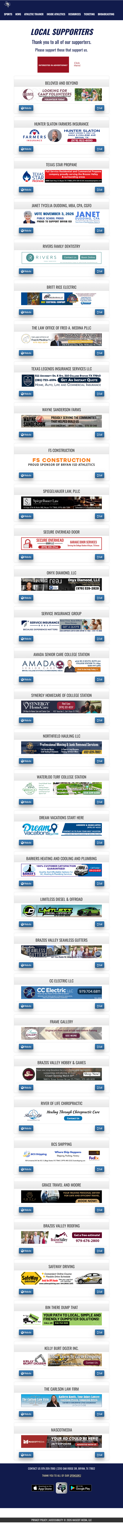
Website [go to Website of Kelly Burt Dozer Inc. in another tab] (26, 1373)
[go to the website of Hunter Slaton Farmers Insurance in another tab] (61, 135)
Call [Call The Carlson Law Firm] (99, 1414)
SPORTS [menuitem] (8, 14)
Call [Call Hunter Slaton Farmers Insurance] (99, 149)
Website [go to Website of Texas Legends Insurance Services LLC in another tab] (26, 393)
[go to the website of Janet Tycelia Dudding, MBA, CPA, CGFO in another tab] (61, 217)
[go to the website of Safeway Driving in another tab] (61, 1277)
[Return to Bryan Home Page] (7, 4)
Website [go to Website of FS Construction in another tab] (26, 475)
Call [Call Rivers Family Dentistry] (99, 271)
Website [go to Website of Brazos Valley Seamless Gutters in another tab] (26, 965)
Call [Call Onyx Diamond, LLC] (99, 597)
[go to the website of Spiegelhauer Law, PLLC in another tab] (61, 502)
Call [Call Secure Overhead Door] (99, 557)
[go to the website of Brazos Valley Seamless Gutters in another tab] (61, 951)
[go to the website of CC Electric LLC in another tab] (61, 992)
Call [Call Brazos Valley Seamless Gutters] (99, 965)
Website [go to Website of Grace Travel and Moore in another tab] (26, 1210)
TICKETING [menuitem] (89, 14)
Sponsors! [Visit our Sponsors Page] (75, 1475)
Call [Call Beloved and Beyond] (99, 108)
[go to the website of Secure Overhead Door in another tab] (61, 543)
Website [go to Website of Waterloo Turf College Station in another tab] (26, 802)
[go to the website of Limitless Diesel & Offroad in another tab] (61, 910)
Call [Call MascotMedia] (99, 1454)
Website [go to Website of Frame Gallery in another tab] (26, 1046)
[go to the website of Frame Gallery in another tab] (61, 1033)
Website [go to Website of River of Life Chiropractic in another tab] (26, 1128)
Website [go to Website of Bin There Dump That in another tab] (26, 1332)
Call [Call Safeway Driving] (99, 1291)
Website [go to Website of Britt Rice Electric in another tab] (26, 312)
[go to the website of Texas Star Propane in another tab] (61, 176)
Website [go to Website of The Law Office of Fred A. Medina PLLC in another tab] (26, 353)
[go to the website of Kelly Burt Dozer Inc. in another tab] (61, 1359)
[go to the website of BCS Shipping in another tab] (61, 1155)
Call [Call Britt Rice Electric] (99, 312)
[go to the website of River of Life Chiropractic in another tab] (61, 1114)
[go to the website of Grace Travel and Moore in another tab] (61, 1196)
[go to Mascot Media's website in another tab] (61, 64)
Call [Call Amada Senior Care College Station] (99, 679)
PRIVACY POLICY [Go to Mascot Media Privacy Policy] (39, 1520)
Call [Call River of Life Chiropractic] (99, 1128)
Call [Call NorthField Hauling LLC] (99, 761)
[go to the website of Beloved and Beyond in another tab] (61, 94)
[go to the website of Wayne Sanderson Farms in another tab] (61, 420)
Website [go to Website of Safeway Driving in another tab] (26, 1291)
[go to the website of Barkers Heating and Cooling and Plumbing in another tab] (61, 869)
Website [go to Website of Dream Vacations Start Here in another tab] (26, 842)
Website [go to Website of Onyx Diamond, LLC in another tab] (26, 597)
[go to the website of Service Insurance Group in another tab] (61, 625)
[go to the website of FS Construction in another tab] (61, 461)
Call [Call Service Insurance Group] (99, 638)
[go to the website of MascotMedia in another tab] (61, 1441)
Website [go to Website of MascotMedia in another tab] (26, 1454)
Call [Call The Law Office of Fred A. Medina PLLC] (99, 353)
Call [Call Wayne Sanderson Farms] (99, 434)
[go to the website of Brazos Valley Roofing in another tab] (61, 1237)
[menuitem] (18, 14)
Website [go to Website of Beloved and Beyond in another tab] (26, 108)
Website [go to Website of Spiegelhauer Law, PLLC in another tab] (26, 516)
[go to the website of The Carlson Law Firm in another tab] (61, 1400)
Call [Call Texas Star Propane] (99, 189)
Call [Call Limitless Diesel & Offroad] (99, 924)
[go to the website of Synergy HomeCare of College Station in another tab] (61, 706)
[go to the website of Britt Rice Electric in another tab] (61, 298)
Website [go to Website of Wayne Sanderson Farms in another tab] (26, 434)
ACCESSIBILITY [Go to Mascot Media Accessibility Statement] (56, 1520)
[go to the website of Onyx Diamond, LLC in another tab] (61, 584)
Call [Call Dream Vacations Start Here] (99, 842)
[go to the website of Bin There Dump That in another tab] (61, 1318)
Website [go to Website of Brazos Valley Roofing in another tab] (26, 1250)
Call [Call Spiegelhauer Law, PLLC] (99, 516)
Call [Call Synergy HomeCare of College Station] (99, 720)
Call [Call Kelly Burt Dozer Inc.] (99, 1373)
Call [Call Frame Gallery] (99, 1046)
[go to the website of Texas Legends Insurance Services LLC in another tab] (61, 380)
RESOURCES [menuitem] (74, 14)
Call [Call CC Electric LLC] (99, 1006)
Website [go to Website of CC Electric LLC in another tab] (26, 1006)
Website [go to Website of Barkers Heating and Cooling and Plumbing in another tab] (26, 883)
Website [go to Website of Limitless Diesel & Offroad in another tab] (26, 924)
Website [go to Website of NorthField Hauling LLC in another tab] (26, 761)
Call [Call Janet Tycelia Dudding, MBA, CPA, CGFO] (99, 230)
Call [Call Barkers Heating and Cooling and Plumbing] (99, 883)
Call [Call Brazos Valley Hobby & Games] (99, 1087)
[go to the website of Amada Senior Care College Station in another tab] (61, 665)
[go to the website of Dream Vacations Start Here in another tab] (61, 829)
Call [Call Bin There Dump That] (99, 1332)
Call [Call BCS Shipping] (99, 1169)
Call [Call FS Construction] (99, 475)
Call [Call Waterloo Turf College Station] (99, 802)
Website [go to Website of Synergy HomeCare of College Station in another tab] (26, 720)
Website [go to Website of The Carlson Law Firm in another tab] (26, 1414)
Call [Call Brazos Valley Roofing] (99, 1250)
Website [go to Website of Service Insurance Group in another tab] (26, 638)
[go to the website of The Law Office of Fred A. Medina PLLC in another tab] (61, 339)
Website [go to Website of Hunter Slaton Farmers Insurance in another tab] (26, 149)
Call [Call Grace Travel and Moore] (99, 1210)
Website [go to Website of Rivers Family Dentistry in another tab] (26, 271)
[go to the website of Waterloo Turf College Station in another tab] (61, 788)
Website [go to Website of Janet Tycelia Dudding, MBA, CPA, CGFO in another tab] (26, 230)
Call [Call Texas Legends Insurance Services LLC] (99, 393)
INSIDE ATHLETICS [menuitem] (56, 14)
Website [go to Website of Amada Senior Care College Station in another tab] (26, 679)
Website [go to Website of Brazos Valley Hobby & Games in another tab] (26, 1087)
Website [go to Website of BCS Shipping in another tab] (26, 1169)
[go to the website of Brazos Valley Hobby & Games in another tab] (61, 1073)
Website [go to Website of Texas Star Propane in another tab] (26, 189)
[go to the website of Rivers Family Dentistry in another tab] (61, 257)
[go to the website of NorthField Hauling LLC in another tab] (61, 747)
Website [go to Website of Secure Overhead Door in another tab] (26, 557)
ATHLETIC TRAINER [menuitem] (34, 14)
